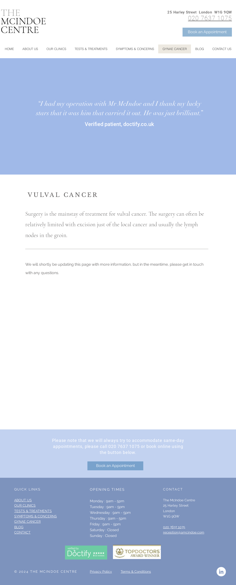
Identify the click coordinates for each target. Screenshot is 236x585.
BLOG (18, 527)
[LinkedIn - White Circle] (221, 571)
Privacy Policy (101, 571)
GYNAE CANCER (27, 521)
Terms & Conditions (136, 571)
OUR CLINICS (25, 505)
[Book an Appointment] (207, 32)
